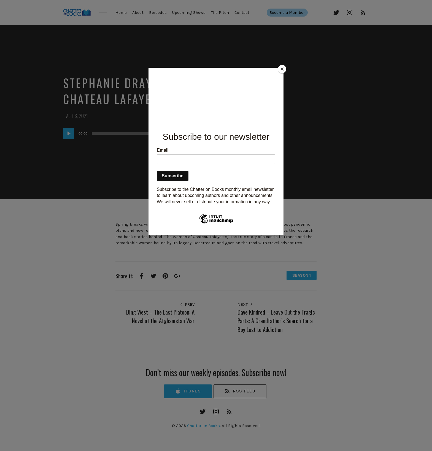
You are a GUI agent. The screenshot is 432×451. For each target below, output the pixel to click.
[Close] (282, 69)
